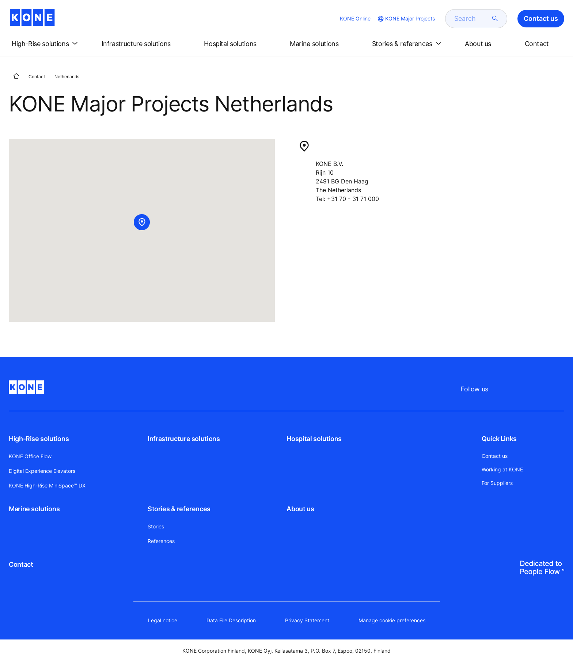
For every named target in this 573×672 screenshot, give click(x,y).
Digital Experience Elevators (42, 471)
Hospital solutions (314, 439)
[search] (472, 18)
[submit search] (495, 18)
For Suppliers (497, 483)
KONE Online (355, 18)
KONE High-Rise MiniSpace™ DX (47, 485)
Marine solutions (34, 509)
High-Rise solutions (39, 439)
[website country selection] (405, 19)
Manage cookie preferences (391, 620)
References (161, 541)
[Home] (16, 76)
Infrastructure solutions (184, 439)
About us (300, 509)
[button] (46, 44)
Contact (37, 76)
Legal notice (162, 620)
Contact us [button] (541, 18)
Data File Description (231, 620)
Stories (156, 526)
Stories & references (179, 509)
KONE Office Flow (30, 456)
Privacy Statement (307, 620)
